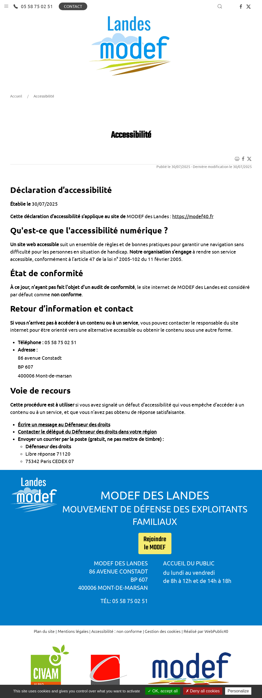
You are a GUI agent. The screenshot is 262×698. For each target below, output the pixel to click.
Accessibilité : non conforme (116, 631)
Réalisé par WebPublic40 (206, 631)
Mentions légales (73, 631)
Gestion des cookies (163, 631)
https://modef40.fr (192, 216)
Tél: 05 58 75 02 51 (124, 600)
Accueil (16, 96)
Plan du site (44, 631)
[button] (6, 5)
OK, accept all (163, 691)
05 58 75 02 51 (33, 6)
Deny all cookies (203, 691)
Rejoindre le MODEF (154, 543)
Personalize (238, 691)
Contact (73, 6)
